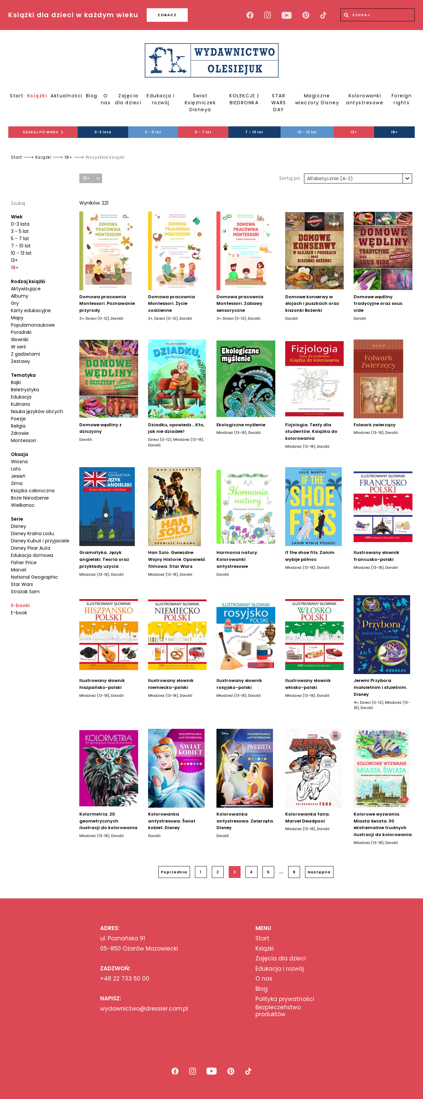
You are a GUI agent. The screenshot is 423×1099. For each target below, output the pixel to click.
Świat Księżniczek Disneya (200, 102)
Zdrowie (20, 433)
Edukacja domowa (32, 555)
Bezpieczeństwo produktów (278, 1011)
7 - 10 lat (254, 132)
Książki (37, 95)
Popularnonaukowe (33, 325)
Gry (15, 303)
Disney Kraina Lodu (32, 533)
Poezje (18, 418)
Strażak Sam (25, 591)
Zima (16, 483)
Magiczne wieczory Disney (317, 99)
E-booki (20, 605)
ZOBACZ (167, 14)
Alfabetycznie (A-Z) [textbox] (330, 178)
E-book (19, 612)
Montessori (23, 440)
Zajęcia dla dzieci (128, 99)
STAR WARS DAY (278, 102)
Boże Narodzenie (30, 498)
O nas (106, 99)
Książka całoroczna (33, 490)
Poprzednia (174, 872)
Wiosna (19, 461)
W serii (18, 346)
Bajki (16, 382)
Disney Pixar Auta (30, 548)
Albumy (19, 296)
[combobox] (358, 178)
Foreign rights (402, 99)
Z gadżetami (25, 354)
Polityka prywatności (284, 999)
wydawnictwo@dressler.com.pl (144, 1009)
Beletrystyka (25, 389)
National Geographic (34, 577)
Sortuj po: (290, 178)
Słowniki (19, 339)
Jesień (18, 476)
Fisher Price (24, 562)
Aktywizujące (26, 288)
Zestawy (20, 361)
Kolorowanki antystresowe (364, 99)
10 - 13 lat (307, 132)
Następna (319, 872)
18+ (394, 132)
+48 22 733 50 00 (124, 979)
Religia (18, 426)
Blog (91, 95)
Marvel (18, 569)
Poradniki (21, 332)
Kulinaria (20, 404)
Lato (16, 469)
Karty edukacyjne (31, 310)
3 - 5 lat (153, 132)
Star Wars (22, 584)
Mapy (17, 317)
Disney (18, 526)
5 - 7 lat (203, 132)
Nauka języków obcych (37, 411)
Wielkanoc (23, 505)
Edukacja (21, 397)
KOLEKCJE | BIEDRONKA (244, 99)
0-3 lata (103, 132)
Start (17, 95)
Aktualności (67, 95)
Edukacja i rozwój (160, 99)
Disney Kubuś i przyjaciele (40, 540)
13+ (354, 132)
